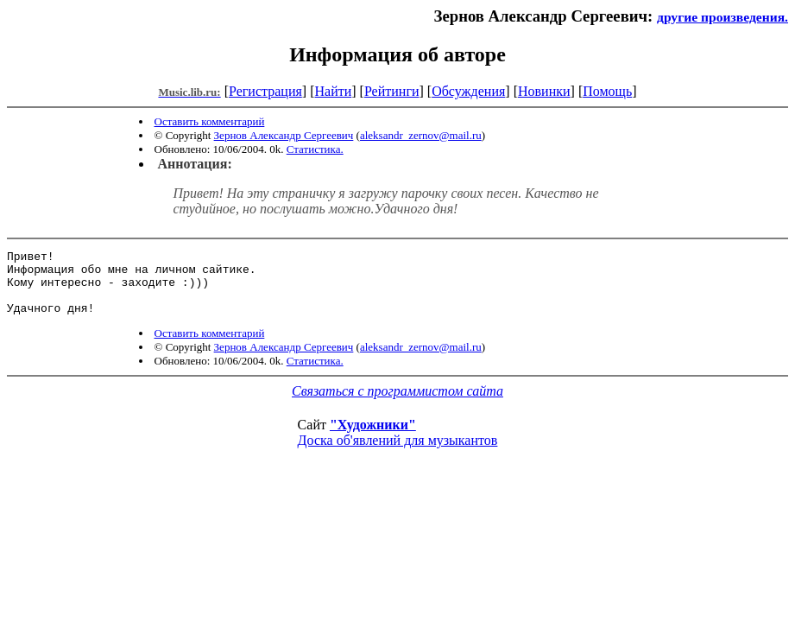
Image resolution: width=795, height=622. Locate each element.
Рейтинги (392, 91)
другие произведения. (722, 17)
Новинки (544, 91)
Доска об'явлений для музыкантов (398, 453)
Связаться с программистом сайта (397, 404)
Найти (332, 91)
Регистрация (265, 91)
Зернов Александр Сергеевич (284, 135)
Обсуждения (468, 91)
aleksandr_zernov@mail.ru (421, 135)
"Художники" (373, 437)
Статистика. (315, 149)
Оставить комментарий (210, 121)
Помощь (607, 91)
